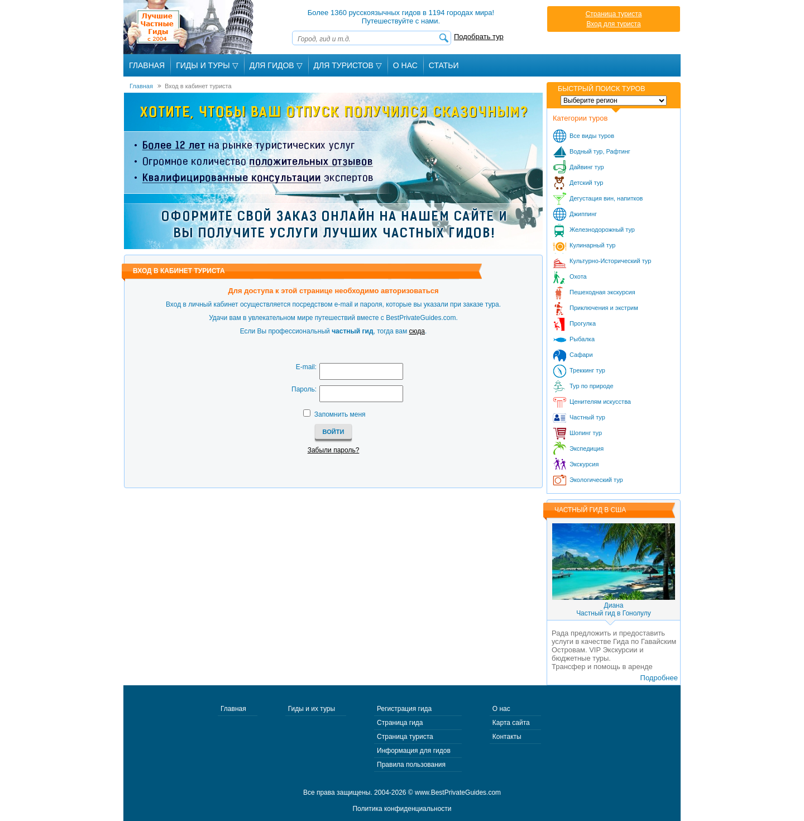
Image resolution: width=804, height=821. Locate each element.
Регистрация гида (404, 709)
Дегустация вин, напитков (606, 198)
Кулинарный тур (592, 245)
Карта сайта (511, 723)
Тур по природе (592, 386)
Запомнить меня (340, 414)
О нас (501, 709)
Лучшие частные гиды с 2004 (189, 27)
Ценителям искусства (600, 401)
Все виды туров (592, 135)
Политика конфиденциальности (401, 809)
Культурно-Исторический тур (610, 260)
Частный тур (587, 417)
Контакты (506, 737)
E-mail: (306, 367)
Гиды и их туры (311, 709)
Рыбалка (582, 339)
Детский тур (586, 182)
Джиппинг (583, 214)
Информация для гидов (414, 751)
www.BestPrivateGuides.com (458, 792)
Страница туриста (614, 14)
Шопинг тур (586, 432)
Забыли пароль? (334, 450)
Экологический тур (596, 479)
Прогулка (583, 323)
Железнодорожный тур (602, 229)
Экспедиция (587, 448)
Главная (147, 65)
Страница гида (400, 723)
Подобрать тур (479, 36)
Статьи (444, 65)
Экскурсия (584, 464)
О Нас (405, 65)
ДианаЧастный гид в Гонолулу (613, 609)
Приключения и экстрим (604, 307)
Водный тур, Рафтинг (600, 151)
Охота (578, 276)
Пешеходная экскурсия (602, 292)
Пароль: (304, 389)
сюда (417, 331)
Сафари (581, 354)
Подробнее (659, 678)
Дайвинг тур (587, 167)
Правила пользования (411, 765)
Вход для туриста (613, 24)
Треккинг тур (587, 370)
